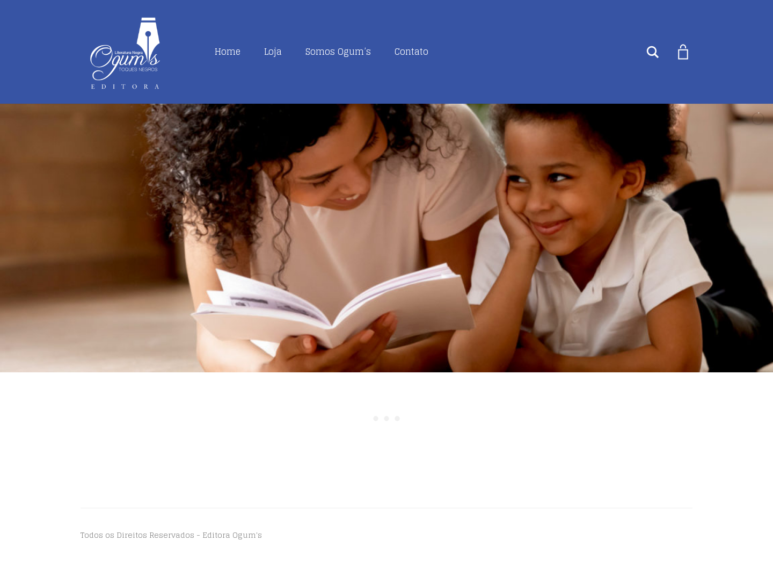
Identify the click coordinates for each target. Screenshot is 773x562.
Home (227, 51)
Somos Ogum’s (338, 51)
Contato (411, 51)
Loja (273, 51)
